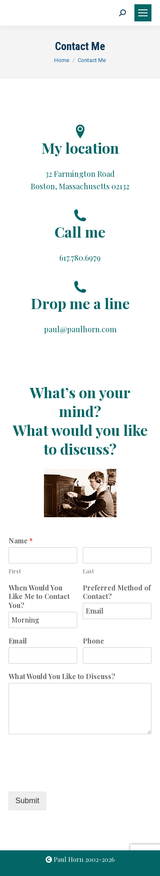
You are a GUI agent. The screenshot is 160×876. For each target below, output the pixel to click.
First (15, 571)
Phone (93, 641)
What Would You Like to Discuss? (62, 676)
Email (18, 641)
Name (21, 540)
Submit (27, 800)
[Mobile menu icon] (142, 12)
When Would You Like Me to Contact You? (39, 597)
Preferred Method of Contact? (117, 592)
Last (88, 571)
